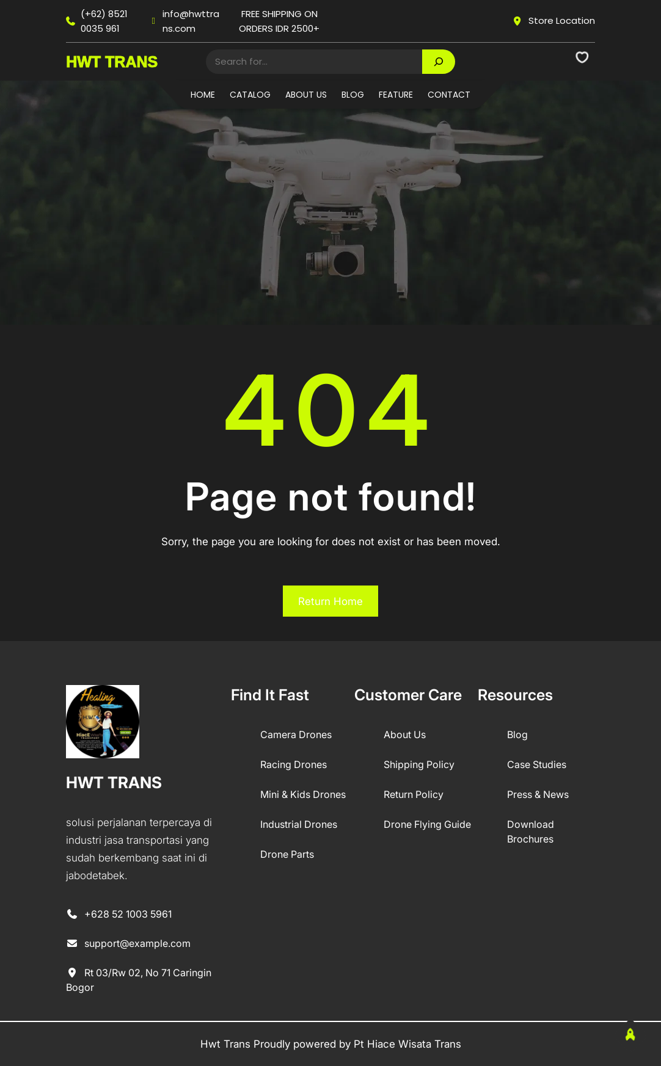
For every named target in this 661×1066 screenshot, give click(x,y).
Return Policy (414, 794)
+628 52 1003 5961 (119, 914)
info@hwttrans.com (184, 21)
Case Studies (536, 764)
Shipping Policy (419, 764)
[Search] (438, 61)
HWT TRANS (112, 61)
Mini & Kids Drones (303, 794)
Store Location (553, 20)
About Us (405, 734)
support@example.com (128, 944)
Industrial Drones (298, 824)
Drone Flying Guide (427, 824)
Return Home (330, 601)
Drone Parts (287, 854)
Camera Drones (296, 734)
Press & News (538, 794)
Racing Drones (293, 764)
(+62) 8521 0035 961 (97, 21)
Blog (517, 734)
